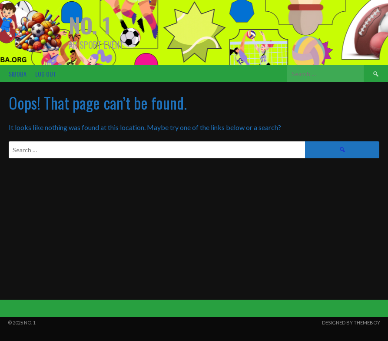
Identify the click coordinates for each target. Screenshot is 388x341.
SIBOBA (18, 73)
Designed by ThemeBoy (351, 322)
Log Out (45, 73)
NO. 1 (90, 25)
